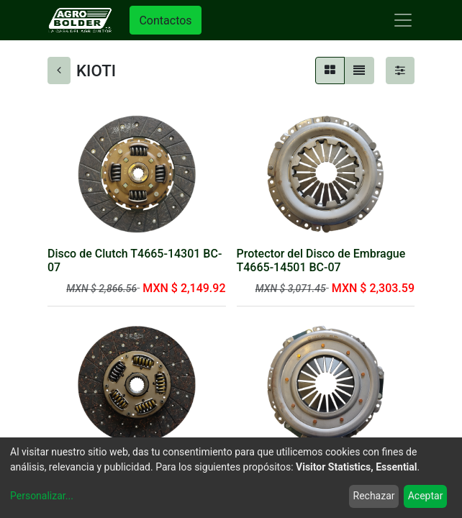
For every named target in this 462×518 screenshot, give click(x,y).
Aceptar (425, 495)
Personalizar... (41, 495)
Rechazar (374, 495)
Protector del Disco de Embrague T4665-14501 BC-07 (321, 260)
